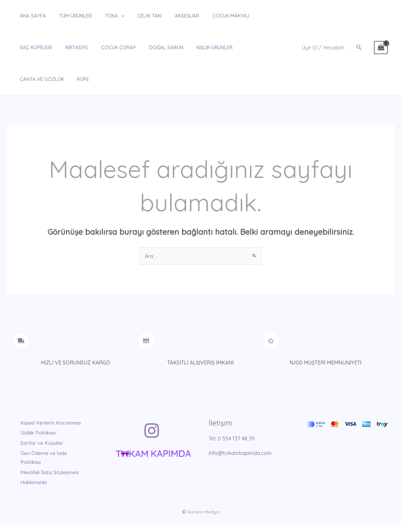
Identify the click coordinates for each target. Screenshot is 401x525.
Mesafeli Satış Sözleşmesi (40, 453)
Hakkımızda (38, 467)
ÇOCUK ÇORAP (63, 47)
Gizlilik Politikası (43, 410)
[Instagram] (152, 399)
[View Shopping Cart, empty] (381, 31)
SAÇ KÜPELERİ (252, 16)
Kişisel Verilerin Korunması (42, 396)
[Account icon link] (322, 32)
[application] (108, 16)
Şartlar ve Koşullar (47, 419)
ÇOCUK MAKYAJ (207, 16)
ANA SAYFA (26, 16)
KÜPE (240, 47)
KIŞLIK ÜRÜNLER (152, 47)
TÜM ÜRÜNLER (65, 16)
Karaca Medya (203, 497)
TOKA (101, 16)
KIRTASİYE (24, 47)
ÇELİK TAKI (133, 16)
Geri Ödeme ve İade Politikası (48, 434)
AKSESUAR (167, 16)
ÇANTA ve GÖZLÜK (202, 47)
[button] (359, 31)
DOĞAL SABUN (107, 47)
